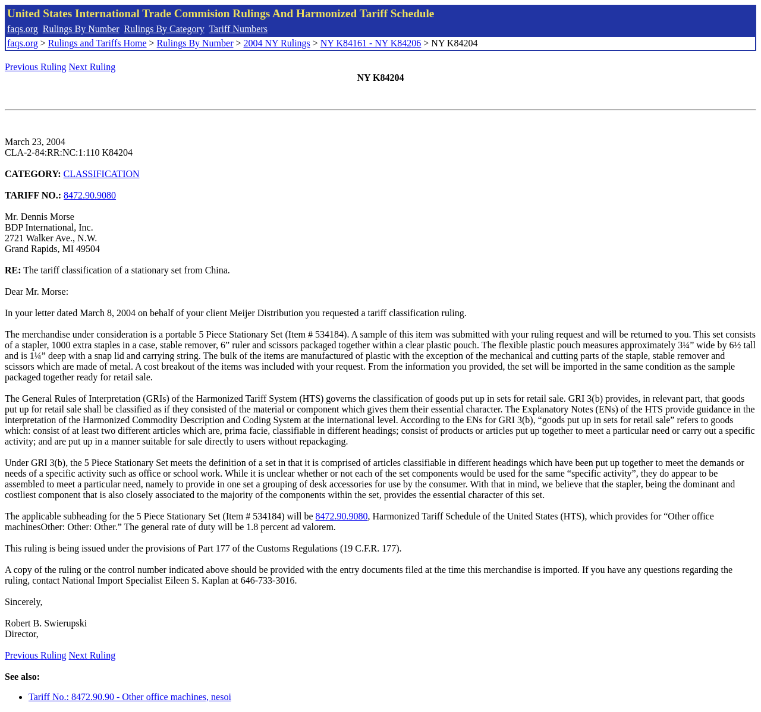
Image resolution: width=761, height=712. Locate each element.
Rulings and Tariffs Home (97, 43)
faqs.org (22, 29)
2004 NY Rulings (277, 43)
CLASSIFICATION (102, 174)
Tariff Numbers (238, 29)
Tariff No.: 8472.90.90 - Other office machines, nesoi (130, 697)
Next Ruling (92, 67)
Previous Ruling (36, 67)
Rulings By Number (81, 29)
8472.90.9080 (90, 195)
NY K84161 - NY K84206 (370, 43)
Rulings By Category (164, 29)
